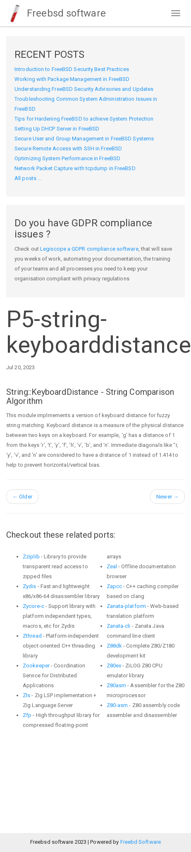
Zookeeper (36, 665)
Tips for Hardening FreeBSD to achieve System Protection (84, 119)
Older (22, 497)
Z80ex (114, 665)
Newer (167, 497)
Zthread (32, 636)
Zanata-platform (126, 606)
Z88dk (114, 646)
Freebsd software (56, 13)
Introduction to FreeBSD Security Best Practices (71, 69)
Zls (26, 695)
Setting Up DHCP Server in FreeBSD (56, 129)
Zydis (29, 586)
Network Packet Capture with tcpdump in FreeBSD (75, 168)
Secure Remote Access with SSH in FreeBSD (68, 148)
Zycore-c (33, 606)
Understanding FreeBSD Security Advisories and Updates (83, 89)
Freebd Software (140, 842)
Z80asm (117, 685)
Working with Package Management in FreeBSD (71, 79)
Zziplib (31, 556)
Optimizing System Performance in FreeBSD (67, 158)
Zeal (112, 566)
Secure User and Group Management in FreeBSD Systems (84, 138)
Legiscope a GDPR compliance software (89, 249)
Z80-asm (117, 705)
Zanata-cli (119, 626)
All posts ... (27, 178)
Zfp (27, 715)
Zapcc (114, 586)
